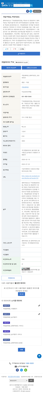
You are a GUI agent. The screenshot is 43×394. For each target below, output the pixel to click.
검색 (31, 5)
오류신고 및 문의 (32, 68)
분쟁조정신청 (38, 377)
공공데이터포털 (7, 5)
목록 (21, 350)
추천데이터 (11, 278)
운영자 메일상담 (21, 366)
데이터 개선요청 (11, 68)
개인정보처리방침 (14, 377)
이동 (31, 380)
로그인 (22, 294)
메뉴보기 (40, 5)
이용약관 (4, 377)
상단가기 (39, 356)
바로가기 (21, 54)
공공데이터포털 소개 (27, 377)
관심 (22, 49)
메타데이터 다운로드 (22, 62)
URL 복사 (37, 11)
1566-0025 (29, 363)
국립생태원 (25, 87)
